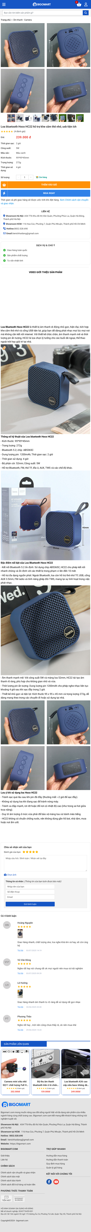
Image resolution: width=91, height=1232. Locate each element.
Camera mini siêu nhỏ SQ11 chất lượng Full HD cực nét (15, 1083)
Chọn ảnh (11, 875)
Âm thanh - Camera (22, 20)
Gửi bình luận (30, 904)
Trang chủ (6, 20)
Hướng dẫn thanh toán (57, 1159)
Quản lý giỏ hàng (54, 1167)
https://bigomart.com (20, 1143)
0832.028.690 (21, 228)
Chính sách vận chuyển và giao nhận (18, 1172)
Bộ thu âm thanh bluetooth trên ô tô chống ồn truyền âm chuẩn (45, 1083)
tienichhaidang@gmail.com (26, 233)
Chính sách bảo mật (10, 1176)
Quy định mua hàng (55, 1163)
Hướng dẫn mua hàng (56, 1155)
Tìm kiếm (86, 12)
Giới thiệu (5, 1155)
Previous (5, 1072)
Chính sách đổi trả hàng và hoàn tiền (18, 1184)
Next (85, 1072)
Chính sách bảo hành (11, 1180)
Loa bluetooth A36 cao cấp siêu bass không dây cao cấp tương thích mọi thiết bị (75, 1083)
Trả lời (20, 950)
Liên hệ (4, 1159)
